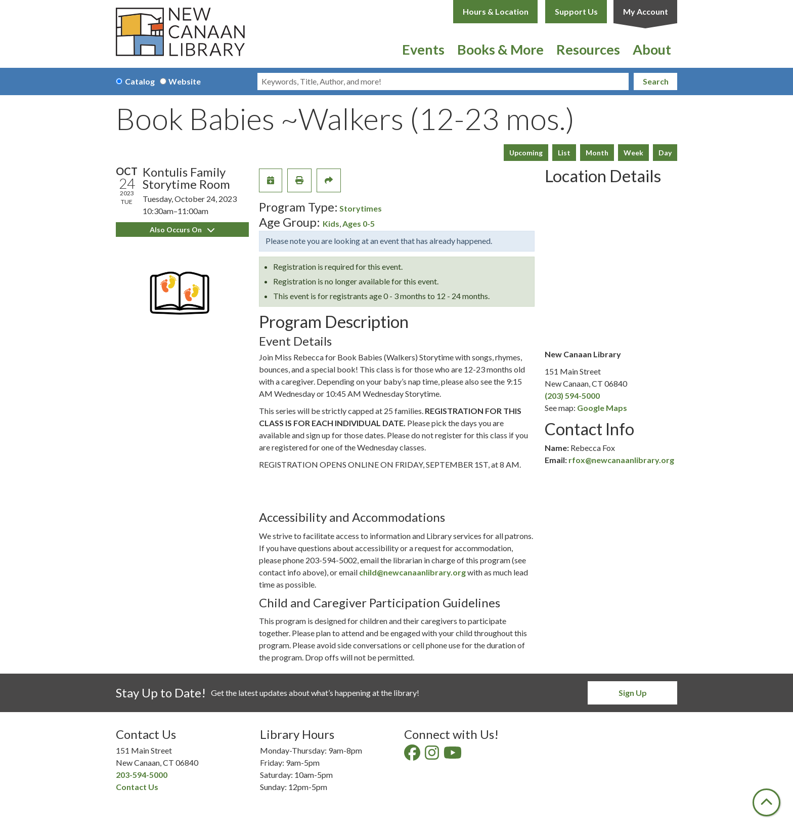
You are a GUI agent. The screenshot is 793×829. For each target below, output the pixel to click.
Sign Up (633, 692)
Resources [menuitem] (588, 49)
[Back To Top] (766, 802)
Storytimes (360, 208)
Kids (331, 223)
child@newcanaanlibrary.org (412, 572)
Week (633, 152)
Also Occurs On (182, 229)
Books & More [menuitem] (500, 49)
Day (665, 152)
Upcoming (526, 152)
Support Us (576, 11)
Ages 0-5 (358, 223)
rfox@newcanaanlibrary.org (621, 460)
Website (184, 81)
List (564, 152)
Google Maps (602, 407)
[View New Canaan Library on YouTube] (453, 755)
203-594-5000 (141, 774)
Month (597, 152)
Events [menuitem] (423, 49)
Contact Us (137, 787)
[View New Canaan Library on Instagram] (432, 755)
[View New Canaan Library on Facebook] (413, 755)
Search (656, 81)
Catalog (140, 81)
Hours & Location (495, 11)
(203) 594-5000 (572, 395)
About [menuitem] (652, 49)
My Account (645, 11)
